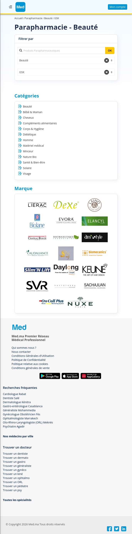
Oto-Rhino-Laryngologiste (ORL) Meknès (28, 422)
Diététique (29, 134)
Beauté (27, 106)
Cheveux (28, 117)
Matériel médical (33, 145)
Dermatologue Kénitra (17, 402)
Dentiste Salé (11, 398)
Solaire (27, 168)
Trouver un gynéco (14, 470)
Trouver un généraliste (17, 466)
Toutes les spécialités (17, 500)
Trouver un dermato (15, 458)
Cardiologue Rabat (14, 394)
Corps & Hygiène (33, 129)
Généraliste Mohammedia (19, 410)
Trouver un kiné (13, 474)
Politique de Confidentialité (28, 360)
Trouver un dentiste (15, 453)
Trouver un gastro (14, 462)
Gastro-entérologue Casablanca (22, 406)
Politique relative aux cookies (30, 364)
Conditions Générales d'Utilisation (33, 356)
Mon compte (118, 7)
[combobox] (66, 60)
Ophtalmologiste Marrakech (20, 418)
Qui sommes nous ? (24, 348)
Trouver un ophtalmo (16, 478)
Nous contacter (21, 352)
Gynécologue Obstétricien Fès (21, 414)
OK (110, 50)
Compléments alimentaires (40, 123)
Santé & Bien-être (34, 162)
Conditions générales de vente (31, 368)
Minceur (28, 151)
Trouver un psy (12, 490)
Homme (28, 140)
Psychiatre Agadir (14, 426)
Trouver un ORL (13, 482)
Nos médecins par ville (18, 436)
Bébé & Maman (32, 112)
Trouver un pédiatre (15, 486)
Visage (27, 173)
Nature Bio (29, 157)
